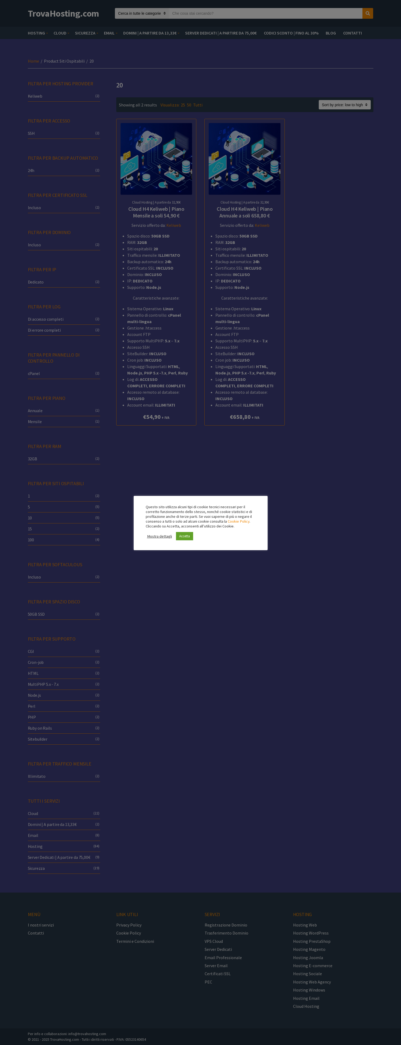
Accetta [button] (184, 536)
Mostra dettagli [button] (159, 536)
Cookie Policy (238, 521)
